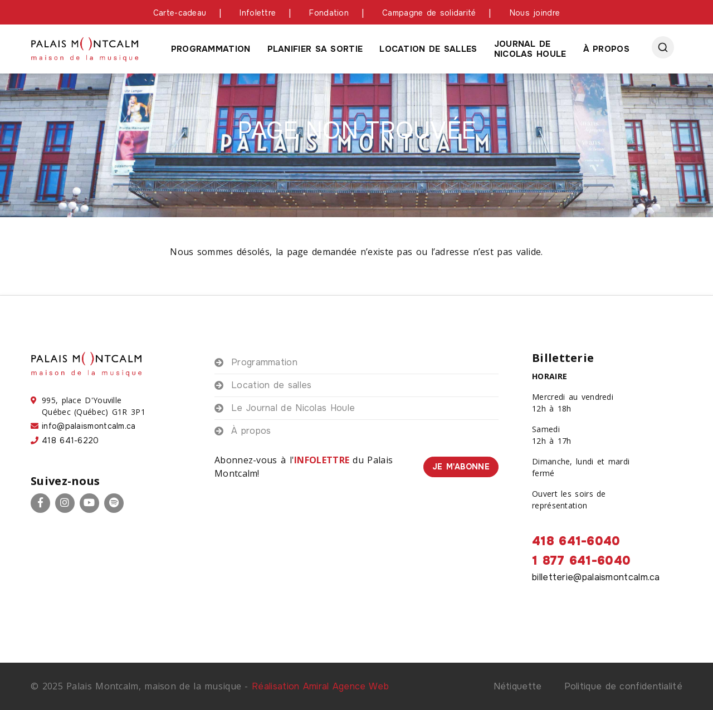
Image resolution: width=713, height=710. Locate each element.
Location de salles (428, 49)
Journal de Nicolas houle (530, 49)
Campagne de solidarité (429, 13)
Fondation (329, 13)
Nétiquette (518, 686)
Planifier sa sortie (315, 49)
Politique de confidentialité (623, 686)
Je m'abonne (461, 467)
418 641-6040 (576, 541)
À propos (606, 49)
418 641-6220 (70, 440)
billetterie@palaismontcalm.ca (596, 577)
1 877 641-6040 (581, 561)
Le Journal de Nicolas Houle (293, 408)
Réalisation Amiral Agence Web (320, 686)
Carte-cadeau (180, 13)
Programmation (211, 49)
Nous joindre (535, 13)
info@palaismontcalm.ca (89, 426)
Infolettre (258, 13)
